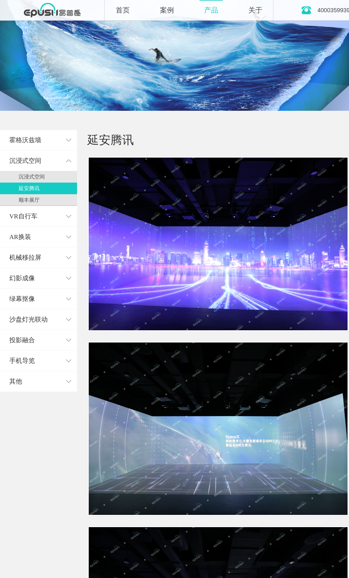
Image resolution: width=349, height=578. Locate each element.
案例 (167, 10)
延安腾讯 (29, 188)
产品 (211, 10)
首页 (123, 10)
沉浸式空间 (32, 177)
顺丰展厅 (29, 200)
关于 (255, 10)
